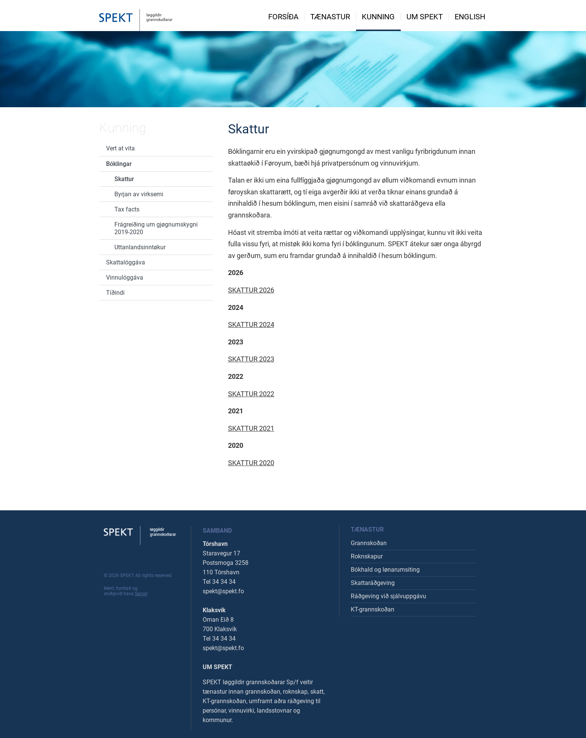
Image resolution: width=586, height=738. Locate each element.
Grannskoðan (369, 543)
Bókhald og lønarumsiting (385, 569)
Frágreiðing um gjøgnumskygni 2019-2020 (156, 228)
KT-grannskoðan (372, 609)
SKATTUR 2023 (251, 359)
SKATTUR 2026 (251, 290)
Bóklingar (119, 163)
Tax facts (126, 209)
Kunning (378, 16)
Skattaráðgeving (373, 582)
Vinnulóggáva (124, 277)
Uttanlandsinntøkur (140, 247)
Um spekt (424, 16)
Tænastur (330, 16)
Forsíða (283, 16)
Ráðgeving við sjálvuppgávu (388, 596)
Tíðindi (115, 292)
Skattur (124, 179)
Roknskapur (367, 556)
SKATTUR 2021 (251, 428)
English (470, 16)
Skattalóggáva (125, 262)
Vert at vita (120, 148)
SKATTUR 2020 (251, 463)
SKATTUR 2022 (251, 394)
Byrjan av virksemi (138, 194)
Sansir (141, 593)
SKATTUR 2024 (251, 324)
